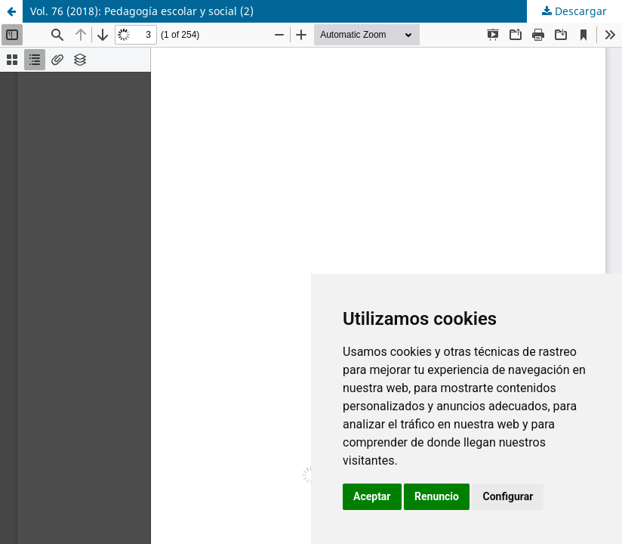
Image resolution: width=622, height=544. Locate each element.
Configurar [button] (507, 496)
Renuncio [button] (436, 496)
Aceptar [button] (372, 496)
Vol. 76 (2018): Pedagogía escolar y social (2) (142, 11)
